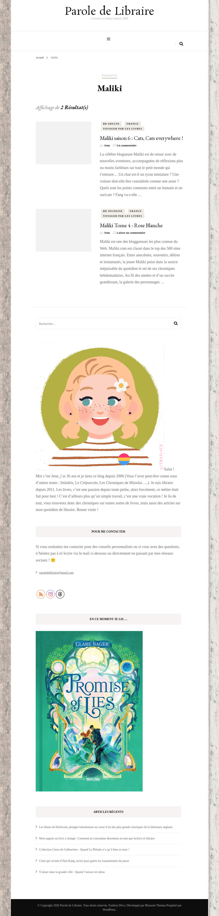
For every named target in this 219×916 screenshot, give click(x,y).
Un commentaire (127, 145)
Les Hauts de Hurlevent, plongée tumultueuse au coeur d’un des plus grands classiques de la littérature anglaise (106, 827)
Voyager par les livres (122, 128)
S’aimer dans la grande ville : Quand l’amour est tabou (72, 872)
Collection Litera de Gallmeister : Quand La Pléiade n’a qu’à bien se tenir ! (84, 849)
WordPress (109, 909)
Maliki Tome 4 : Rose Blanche (131, 225)
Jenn (107, 145)
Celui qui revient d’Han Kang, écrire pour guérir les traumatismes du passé (84, 860)
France (133, 123)
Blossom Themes (155, 905)
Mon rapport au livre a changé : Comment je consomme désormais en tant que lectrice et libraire (97, 838)
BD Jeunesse (113, 211)
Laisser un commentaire (131, 232)
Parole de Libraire (109, 11)
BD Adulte (111, 123)
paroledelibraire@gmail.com (56, 572)
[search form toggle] (181, 44)
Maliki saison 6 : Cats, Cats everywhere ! (141, 138)
